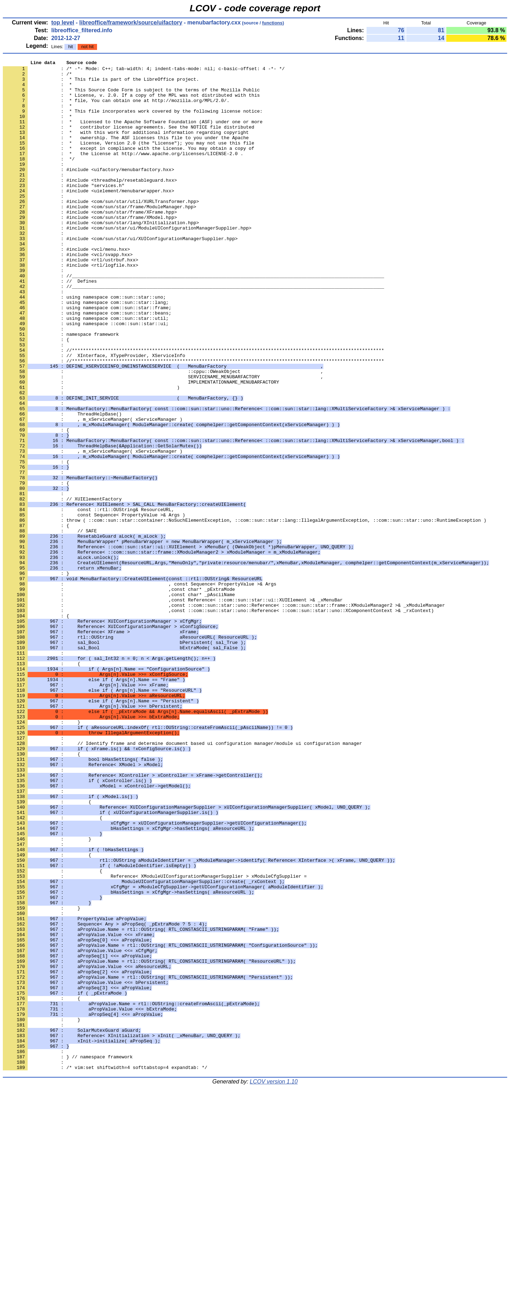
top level (62, 22)
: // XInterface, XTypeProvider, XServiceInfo (94, 415)
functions (272, 23)
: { (36, 504)
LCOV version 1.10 (274, 1283)
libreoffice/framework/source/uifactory (130, 22)
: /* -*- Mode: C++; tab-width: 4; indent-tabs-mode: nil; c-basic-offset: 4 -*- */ (144, 70)
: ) (91, 453)
